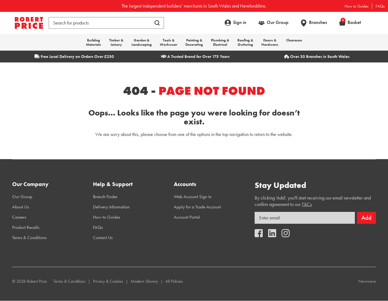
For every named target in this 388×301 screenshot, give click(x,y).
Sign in (239, 22)
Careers (19, 217)
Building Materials (93, 42)
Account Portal (187, 217)
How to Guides (356, 6)
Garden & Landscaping (141, 42)
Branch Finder (105, 197)
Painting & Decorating (194, 42)
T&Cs (307, 204)
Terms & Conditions (29, 237)
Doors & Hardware (269, 42)
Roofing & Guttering (245, 42)
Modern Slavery (144, 281)
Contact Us (103, 237)
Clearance (294, 40)
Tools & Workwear (168, 42)
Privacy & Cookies (108, 281)
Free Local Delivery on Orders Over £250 (74, 56)
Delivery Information (111, 207)
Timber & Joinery (116, 42)
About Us (20, 207)
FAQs (380, 6)
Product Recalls (25, 227)
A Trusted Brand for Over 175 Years (195, 56)
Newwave (367, 281)
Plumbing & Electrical (220, 42)
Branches (318, 22)
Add (366, 218)
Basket (351, 22)
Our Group (278, 22)
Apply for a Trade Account (197, 207)
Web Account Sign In (193, 197)
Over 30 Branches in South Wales (316, 56)
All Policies (174, 281)
